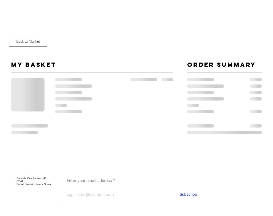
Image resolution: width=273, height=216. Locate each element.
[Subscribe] (188, 194)
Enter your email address (89, 181)
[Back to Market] (28, 41)
